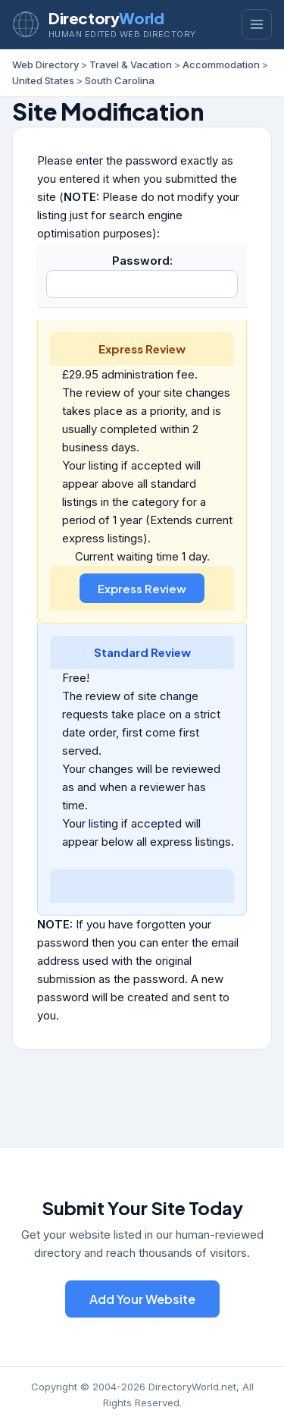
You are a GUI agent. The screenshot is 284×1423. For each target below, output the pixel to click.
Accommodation (221, 64)
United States (43, 80)
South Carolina (119, 80)
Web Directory (45, 64)
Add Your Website (142, 1299)
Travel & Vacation (130, 64)
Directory (106, 17)
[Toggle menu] (257, 24)
